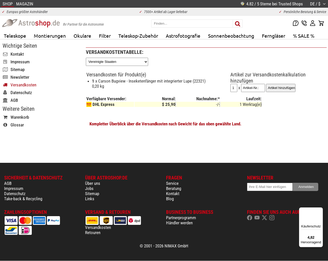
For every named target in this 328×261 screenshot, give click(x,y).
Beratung (173, 188)
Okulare (82, 36)
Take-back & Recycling (23, 198)
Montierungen (50, 36)
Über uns (92, 183)
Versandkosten (98, 227)
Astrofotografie (183, 36)
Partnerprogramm (181, 217)
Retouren (92, 232)
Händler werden (179, 222)
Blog (170, 198)
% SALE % (303, 36)
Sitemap (92, 193)
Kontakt (172, 193)
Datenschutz (14, 193)
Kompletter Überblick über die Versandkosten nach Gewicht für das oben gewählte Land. (165, 123)
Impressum (13, 188)
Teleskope (15, 36)
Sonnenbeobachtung (231, 36)
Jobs (89, 188)
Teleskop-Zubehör (138, 36)
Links (89, 198)
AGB (8, 183)
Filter (105, 36)
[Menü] (320, 210)
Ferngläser (273, 36)
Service (172, 183)
